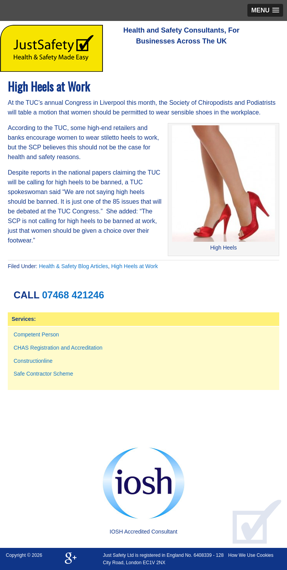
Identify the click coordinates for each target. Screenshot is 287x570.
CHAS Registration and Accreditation (58, 348)
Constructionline (33, 361)
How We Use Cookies (250, 555)
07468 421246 (73, 294)
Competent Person (36, 334)
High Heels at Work (134, 266)
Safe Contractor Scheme (43, 374)
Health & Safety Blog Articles (73, 266)
